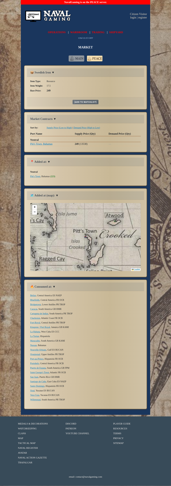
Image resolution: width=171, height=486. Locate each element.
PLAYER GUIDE (121, 424)
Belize (33, 295)
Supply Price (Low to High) (59, 128)
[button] (34, 207)
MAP (20, 438)
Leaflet (136, 270)
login (133, 17)
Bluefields (35, 300)
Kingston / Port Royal (40, 327)
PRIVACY (118, 438)
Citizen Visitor (138, 14)
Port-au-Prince (36, 359)
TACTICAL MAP (27, 443)
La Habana (35, 332)
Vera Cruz (34, 395)
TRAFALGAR (25, 462)
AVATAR (22, 453)
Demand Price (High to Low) (87, 128)
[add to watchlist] (85, 102)
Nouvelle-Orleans (38, 350)
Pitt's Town (35, 176)
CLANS (22, 433)
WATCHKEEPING (27, 428)
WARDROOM (78, 32)
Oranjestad (35, 354)
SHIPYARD (116, 32)
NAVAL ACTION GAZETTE (32, 458)
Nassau (33, 345)
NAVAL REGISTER (28, 448)
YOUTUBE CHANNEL (77, 433)
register (142, 17)
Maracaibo (35, 341)
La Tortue (34, 336)
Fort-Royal (35, 323)
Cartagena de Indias (39, 314)
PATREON (71, 428)
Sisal (32, 391)
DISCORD (71, 424)
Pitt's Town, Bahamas (41, 144)
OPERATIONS (57, 32)
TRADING (98, 32)
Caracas (33, 309)
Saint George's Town (39, 372)
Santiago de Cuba (38, 382)
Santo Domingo (37, 386)
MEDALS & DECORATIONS (33, 424)
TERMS (117, 433)
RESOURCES (120, 428)
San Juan (34, 377)
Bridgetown (35, 305)
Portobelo (34, 363)
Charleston (35, 318)
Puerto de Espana (38, 368)
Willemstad (35, 400)
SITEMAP (118, 443)
